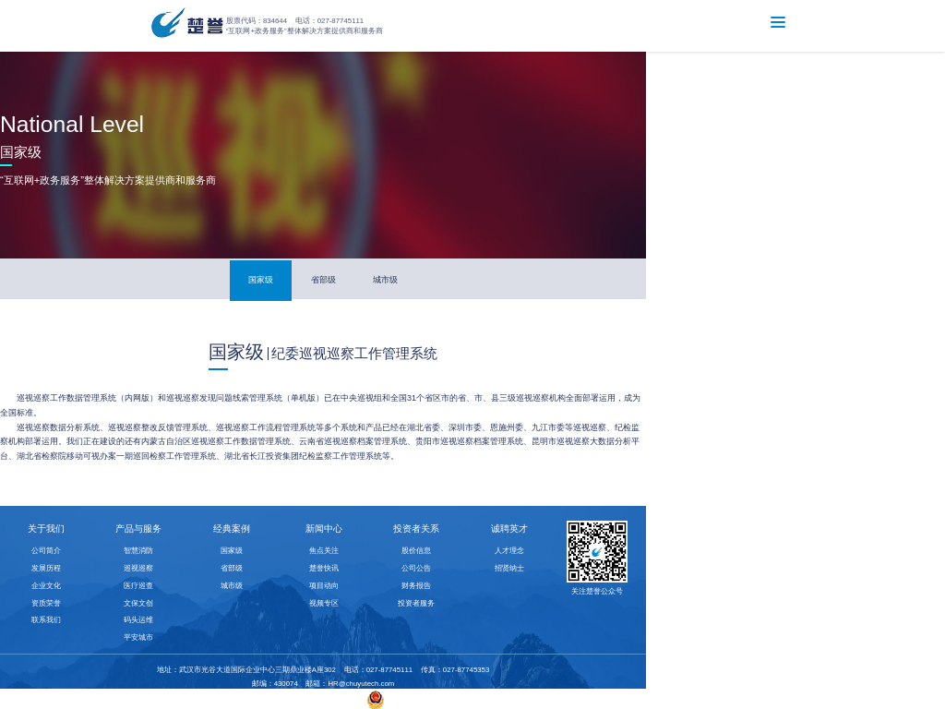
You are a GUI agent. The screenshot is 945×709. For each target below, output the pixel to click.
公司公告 (416, 568)
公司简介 (46, 551)
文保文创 (138, 603)
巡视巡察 (138, 568)
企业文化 (46, 586)
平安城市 (138, 637)
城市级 (385, 279)
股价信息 (416, 551)
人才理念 (509, 551)
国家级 (260, 279)
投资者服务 (416, 603)
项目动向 (324, 586)
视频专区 (324, 603)
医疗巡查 (138, 586)
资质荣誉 (46, 603)
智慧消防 (138, 551)
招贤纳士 (509, 568)
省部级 (323, 279)
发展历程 (46, 568)
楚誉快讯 (324, 568)
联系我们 (46, 620)
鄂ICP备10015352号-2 (319, 699)
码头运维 (138, 620)
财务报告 (416, 586)
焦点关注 (324, 551)
